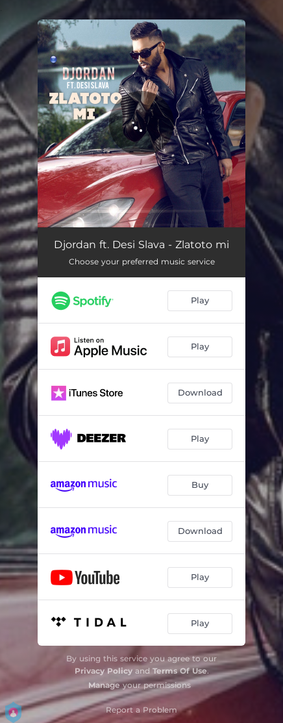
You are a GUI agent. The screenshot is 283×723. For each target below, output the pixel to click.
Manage (104, 685)
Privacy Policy (103, 671)
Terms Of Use (180, 671)
